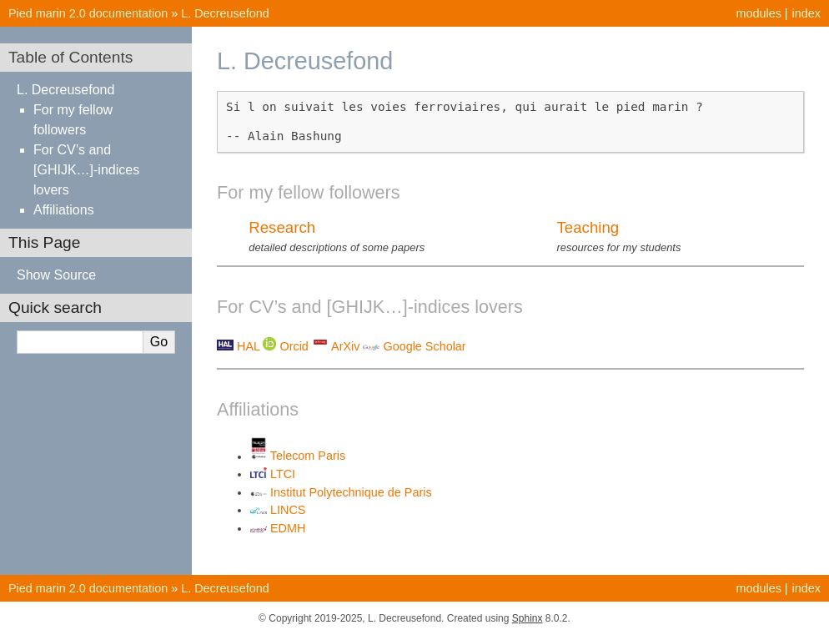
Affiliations (63, 210)
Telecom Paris (307, 456)
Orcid (293, 346)
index (806, 13)
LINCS (287, 510)
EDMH (287, 528)
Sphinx (527, 618)
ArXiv (345, 346)
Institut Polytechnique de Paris (351, 492)
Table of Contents (70, 57)
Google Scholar (424, 346)
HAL (248, 346)
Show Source (56, 275)
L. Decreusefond (225, 13)
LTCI (282, 474)
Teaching (587, 227)
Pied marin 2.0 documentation (88, 13)
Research (282, 227)
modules (758, 13)
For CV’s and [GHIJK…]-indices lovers (86, 170)
